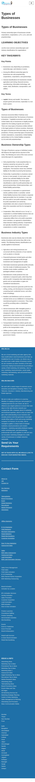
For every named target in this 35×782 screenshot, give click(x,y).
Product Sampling (6, 615)
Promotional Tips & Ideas (9, 666)
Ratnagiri (4, 762)
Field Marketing (6, 529)
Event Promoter (6, 629)
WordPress (23, 780)
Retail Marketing (6, 534)
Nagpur (3, 748)
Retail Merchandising (7, 536)
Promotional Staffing (7, 613)
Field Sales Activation (8, 572)
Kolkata (3, 737)
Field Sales (4, 570)
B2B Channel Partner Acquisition (11, 576)
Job (2, 481)
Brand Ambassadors (7, 631)
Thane (3, 716)
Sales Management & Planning (11, 699)
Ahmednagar (5, 744)
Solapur (3, 768)
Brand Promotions (7, 498)
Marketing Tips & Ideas (8, 664)
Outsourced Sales (7, 545)
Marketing (4, 490)
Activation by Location (8, 589)
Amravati (4, 753)
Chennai (4, 733)
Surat (3, 739)
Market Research (6, 507)
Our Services (5, 488)
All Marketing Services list (9, 693)
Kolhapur (4, 759)
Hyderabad (4, 735)
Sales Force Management (9, 567)
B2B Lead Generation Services (11, 559)
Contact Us (4, 483)
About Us (4, 478)
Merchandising (6, 620)
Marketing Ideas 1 (7, 670)
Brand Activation (6, 586)
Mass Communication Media (10, 704)
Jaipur (3, 741)
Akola (3, 750)
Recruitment (5, 505)
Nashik (3, 746)
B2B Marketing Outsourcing (9, 578)
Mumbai (3, 714)
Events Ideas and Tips (8, 688)
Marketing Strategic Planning (10, 695)
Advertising (4, 509)
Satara (3, 766)
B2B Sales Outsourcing (8, 553)
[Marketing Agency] (7, 3)
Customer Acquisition (8, 538)
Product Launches (7, 611)
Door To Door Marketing (8, 543)
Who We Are (5, 348)
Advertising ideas (6, 661)
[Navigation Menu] (31, 3)
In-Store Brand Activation (9, 637)
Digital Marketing (6, 503)
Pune (3, 721)
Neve (9, 780)
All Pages (4, 690)
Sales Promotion (6, 597)
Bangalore (4, 728)
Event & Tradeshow (7, 626)
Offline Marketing (6, 521)
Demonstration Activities (8, 617)
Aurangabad (5, 755)
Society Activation (6, 595)
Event (3, 501)
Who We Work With (7, 380)
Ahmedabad (5, 730)
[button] (17, 559)
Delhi (3, 726)
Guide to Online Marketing (9, 697)
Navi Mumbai (5, 719)
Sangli (3, 764)
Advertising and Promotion (9, 701)
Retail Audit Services (7, 635)
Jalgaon (3, 757)
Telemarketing (5, 496)
